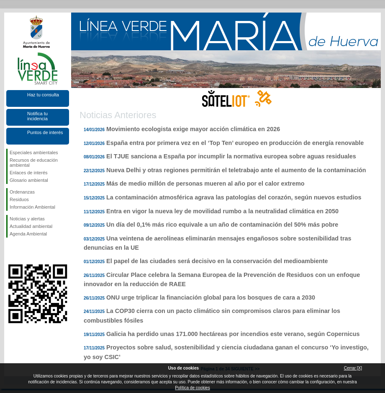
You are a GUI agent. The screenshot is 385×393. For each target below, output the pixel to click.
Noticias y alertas (27, 218)
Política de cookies (192, 387)
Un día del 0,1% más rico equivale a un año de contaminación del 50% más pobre (222, 224)
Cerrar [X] (353, 368)
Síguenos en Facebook (11, 251)
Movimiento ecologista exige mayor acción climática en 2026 (193, 129)
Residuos (19, 199)
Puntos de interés (45, 132)
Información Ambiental (32, 206)
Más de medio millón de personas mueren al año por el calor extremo (205, 183)
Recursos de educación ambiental (34, 163)
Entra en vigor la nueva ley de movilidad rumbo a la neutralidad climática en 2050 (222, 211)
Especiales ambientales (34, 152)
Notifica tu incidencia (37, 116)
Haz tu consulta (43, 94)
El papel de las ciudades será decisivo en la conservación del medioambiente (217, 261)
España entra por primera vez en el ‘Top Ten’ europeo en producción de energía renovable (235, 143)
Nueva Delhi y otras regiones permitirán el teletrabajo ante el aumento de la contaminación (236, 170)
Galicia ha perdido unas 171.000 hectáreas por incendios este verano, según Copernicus (232, 334)
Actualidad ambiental (31, 226)
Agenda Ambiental (28, 233)
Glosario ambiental (29, 180)
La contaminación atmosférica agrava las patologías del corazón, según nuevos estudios (233, 197)
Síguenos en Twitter (25, 251)
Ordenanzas (22, 191)
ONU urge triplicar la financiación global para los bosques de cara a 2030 (210, 297)
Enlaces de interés (29, 172)
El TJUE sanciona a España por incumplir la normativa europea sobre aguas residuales (231, 156)
